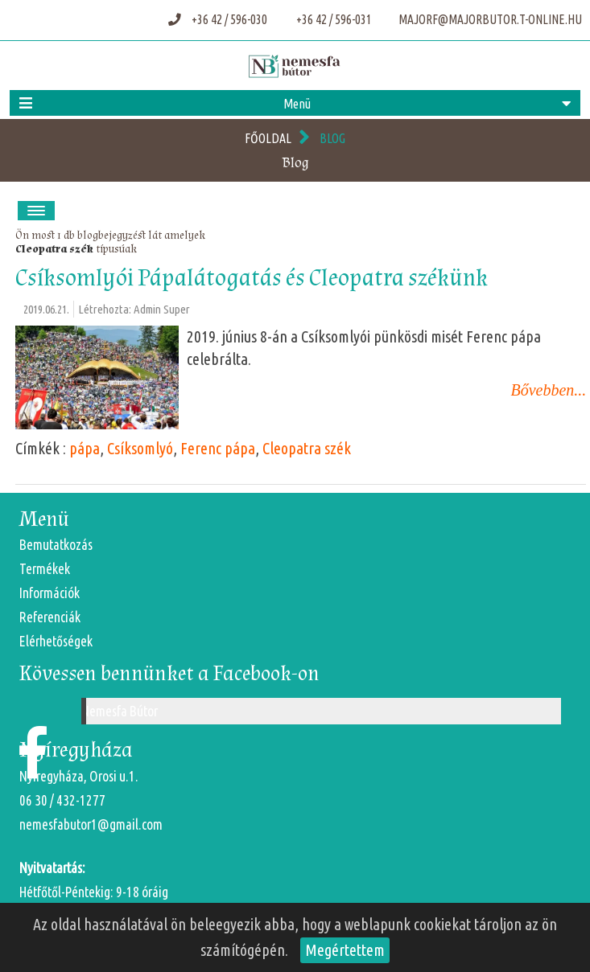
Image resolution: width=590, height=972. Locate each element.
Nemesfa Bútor (119, 711)
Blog (332, 138)
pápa (84, 448)
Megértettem (345, 950)
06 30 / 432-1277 (62, 800)
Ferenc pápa (217, 448)
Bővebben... (549, 390)
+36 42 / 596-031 (333, 19)
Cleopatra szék (54, 249)
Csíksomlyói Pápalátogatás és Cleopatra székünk (251, 277)
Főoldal (268, 138)
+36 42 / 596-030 (219, 19)
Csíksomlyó (140, 448)
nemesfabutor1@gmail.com (91, 824)
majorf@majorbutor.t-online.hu (489, 19)
